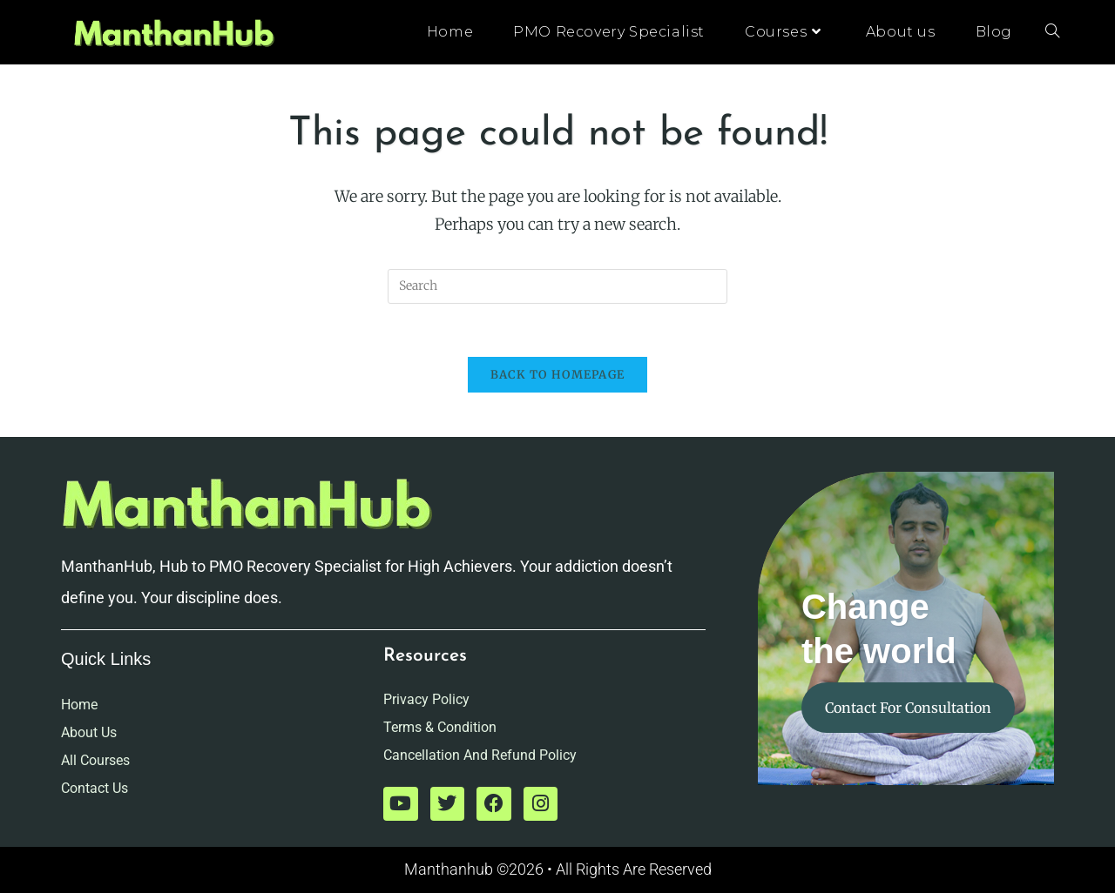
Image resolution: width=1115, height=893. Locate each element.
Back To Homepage (557, 374)
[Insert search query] (557, 286)
